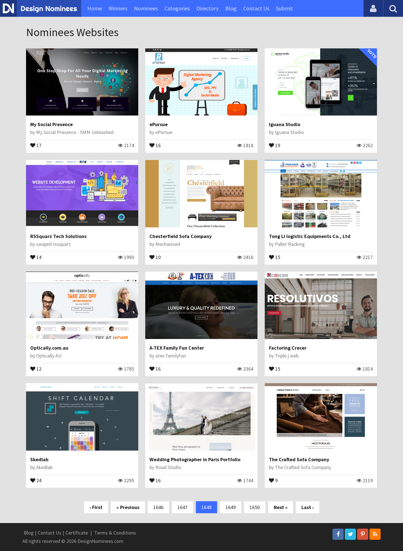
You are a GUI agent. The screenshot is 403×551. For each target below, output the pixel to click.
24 (35, 480)
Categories (177, 8)
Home (94, 8)
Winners (118, 8)
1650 (255, 507)
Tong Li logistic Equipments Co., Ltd (309, 236)
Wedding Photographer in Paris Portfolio (194, 459)
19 (274, 145)
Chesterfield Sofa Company (180, 236)
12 (35, 368)
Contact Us (256, 8)
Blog (230, 8)
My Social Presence (51, 124)
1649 (231, 507)
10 (155, 257)
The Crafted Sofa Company (299, 459)
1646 (158, 507)
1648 (207, 507)
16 (155, 145)
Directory (207, 8)
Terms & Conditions (115, 532)
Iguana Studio (284, 124)
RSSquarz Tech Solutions (58, 236)
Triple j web (287, 355)
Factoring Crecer (287, 348)
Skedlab (39, 459)
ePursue (158, 124)
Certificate (76, 532)
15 (274, 257)
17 (35, 145)
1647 (182, 507)
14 (35, 257)
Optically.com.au (49, 348)
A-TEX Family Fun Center (176, 348)
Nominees (146, 8)
